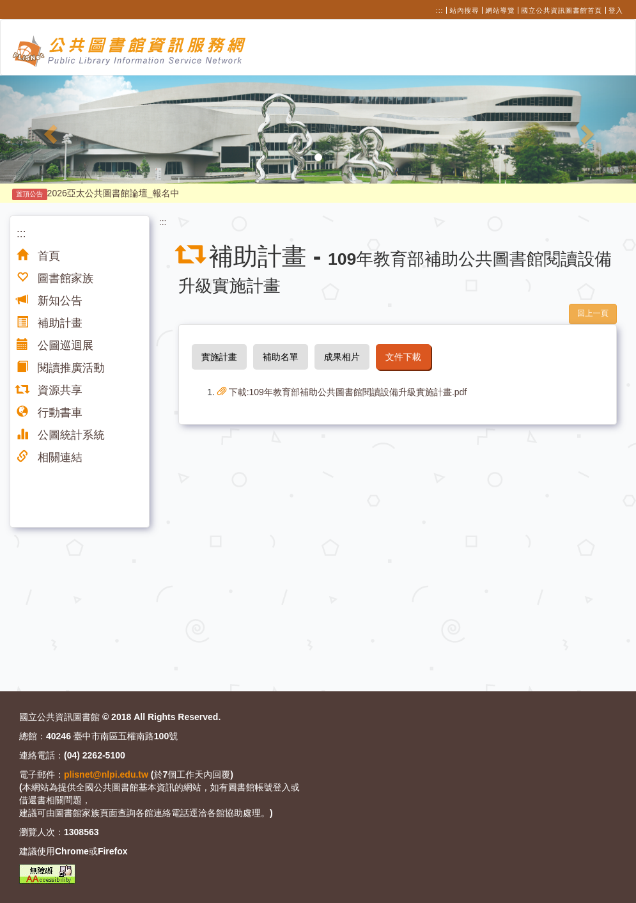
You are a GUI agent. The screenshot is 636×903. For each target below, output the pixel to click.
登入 (616, 10)
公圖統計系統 (61, 434)
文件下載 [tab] (403, 357)
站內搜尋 (464, 10)
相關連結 (49, 457)
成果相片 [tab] (342, 357)
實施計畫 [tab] (219, 357)
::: (440, 10)
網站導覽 (500, 10)
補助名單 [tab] (281, 357)
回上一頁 (593, 313)
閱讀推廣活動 (61, 367)
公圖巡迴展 (55, 345)
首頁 (38, 255)
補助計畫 (49, 323)
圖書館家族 (55, 278)
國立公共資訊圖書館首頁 (562, 10)
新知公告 (49, 300)
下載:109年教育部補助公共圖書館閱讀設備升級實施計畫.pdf (342, 392)
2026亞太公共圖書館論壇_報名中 (96, 193)
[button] (47, 129)
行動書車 (49, 412)
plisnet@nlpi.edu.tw (106, 774)
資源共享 (49, 390)
